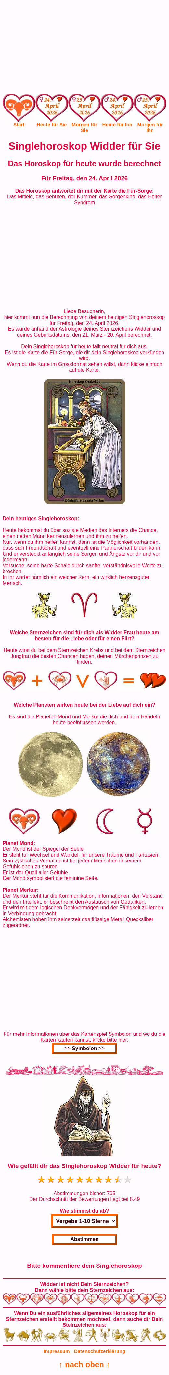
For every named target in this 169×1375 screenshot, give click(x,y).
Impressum (57, 1351)
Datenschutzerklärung (99, 1351)
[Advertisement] (84, 48)
